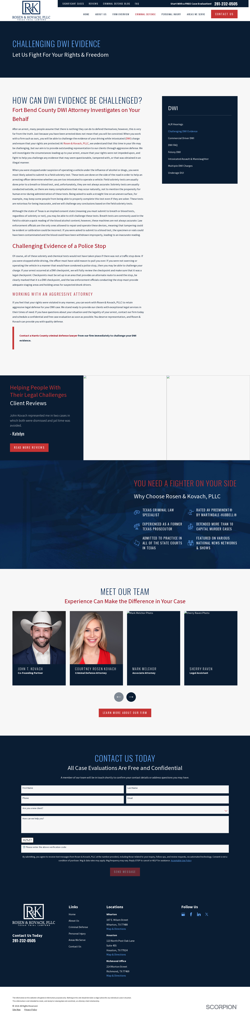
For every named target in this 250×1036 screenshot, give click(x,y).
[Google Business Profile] (183, 914)
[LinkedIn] (199, 914)
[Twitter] (207, 914)
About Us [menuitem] (101, 14)
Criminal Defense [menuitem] (145, 14)
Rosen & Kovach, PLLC (76, 143)
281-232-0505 (226, 4)
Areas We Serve (77, 940)
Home (72, 914)
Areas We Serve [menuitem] (196, 14)
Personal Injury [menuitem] (171, 14)
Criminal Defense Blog (116, 3)
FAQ (137, 3)
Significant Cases (73, 3)
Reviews (93, 3)
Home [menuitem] (86, 14)
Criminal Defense (78, 927)
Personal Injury (77, 933)
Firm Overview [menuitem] (120, 14)
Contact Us (75, 946)
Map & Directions (116, 928)
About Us (74, 920)
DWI (128, 138)
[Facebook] (191, 914)
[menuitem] (200, 124)
